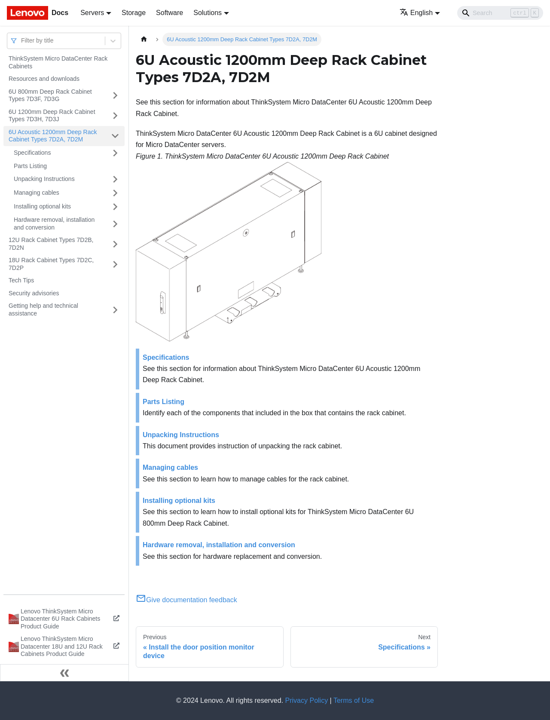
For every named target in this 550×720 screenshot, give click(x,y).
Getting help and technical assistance (43, 309)
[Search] (500, 13)
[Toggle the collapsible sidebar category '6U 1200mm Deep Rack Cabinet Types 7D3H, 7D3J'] (115, 116)
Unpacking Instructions (44, 178)
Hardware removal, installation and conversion (54, 223)
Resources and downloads (44, 78)
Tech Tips (21, 280)
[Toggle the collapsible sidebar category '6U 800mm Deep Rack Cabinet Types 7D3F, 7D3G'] (115, 96)
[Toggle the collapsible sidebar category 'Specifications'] (115, 153)
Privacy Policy (306, 700)
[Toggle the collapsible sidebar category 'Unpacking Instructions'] (115, 179)
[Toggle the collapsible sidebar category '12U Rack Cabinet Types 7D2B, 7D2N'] (115, 244)
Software (169, 12)
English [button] (416, 12)
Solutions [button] (207, 12)
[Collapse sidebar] (64, 672)
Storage (134, 12)
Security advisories (34, 293)
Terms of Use (353, 700)
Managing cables (36, 192)
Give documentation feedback (186, 600)
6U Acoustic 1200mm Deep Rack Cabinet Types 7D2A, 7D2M (53, 136)
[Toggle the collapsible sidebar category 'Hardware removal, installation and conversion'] (115, 224)
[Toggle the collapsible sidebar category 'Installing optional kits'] (115, 207)
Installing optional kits (42, 206)
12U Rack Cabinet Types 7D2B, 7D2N (51, 243)
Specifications (32, 152)
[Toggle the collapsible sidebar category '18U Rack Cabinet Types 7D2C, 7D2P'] (115, 264)
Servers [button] (92, 12)
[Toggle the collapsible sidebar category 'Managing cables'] (115, 193)
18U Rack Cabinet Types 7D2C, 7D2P (51, 264)
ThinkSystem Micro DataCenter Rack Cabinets (58, 62)
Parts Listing (30, 165)
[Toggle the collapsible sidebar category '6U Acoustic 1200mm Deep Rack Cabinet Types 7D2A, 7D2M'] (115, 136)
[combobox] (22, 41)
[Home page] (144, 39)
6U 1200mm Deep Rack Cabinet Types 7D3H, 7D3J (52, 115)
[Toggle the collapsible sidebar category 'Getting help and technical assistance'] (115, 310)
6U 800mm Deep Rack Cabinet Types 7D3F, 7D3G (50, 95)
